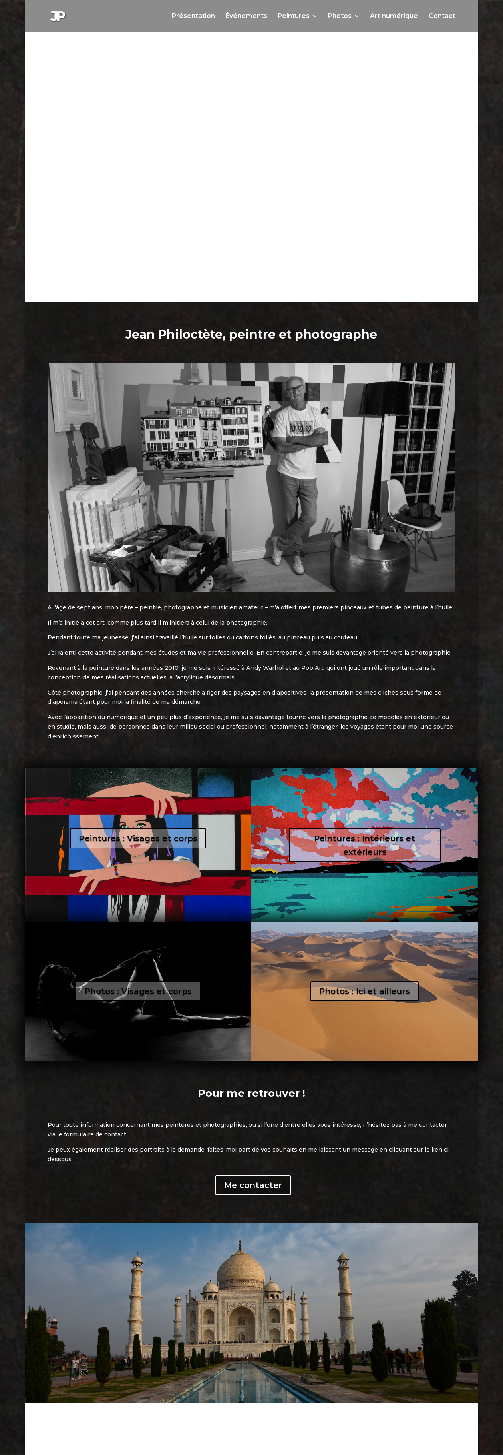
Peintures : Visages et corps (138, 838)
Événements (246, 16)
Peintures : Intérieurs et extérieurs (364, 845)
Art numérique (394, 16)
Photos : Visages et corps (138, 991)
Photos (340, 16)
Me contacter (253, 1185)
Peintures (294, 16)
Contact (442, 16)
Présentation (193, 16)
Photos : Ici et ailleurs (364, 991)
